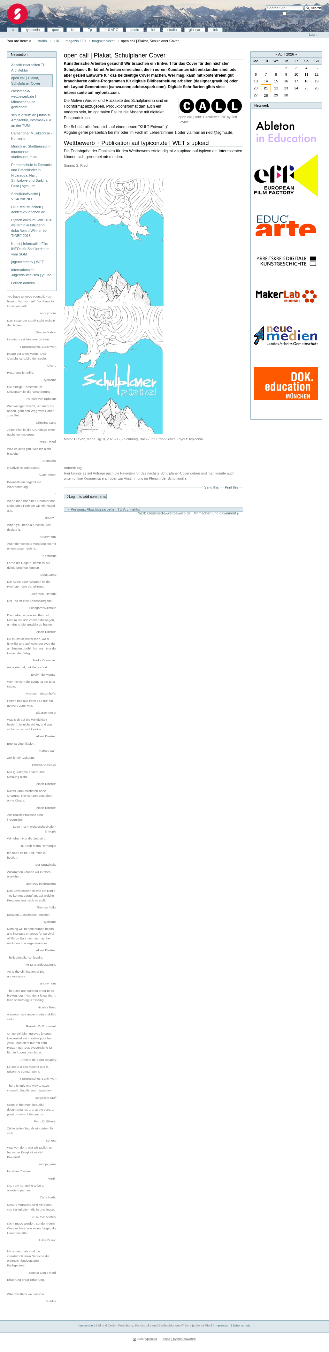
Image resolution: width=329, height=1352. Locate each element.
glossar (195, 30)
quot (55, 30)
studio (172, 30)
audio (134, 30)
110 (56, 41)
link (215, 30)
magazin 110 (75, 41)
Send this (211, 487)
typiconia (33, 30)
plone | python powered (179, 1339)
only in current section (304, 13)
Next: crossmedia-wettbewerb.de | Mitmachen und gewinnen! (188, 513)
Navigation (19, 54)
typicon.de (86, 1325)
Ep (90, 30)
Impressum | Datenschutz (232, 1325)
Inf (153, 30)
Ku (73, 30)
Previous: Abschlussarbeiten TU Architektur (104, 509)
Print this (231, 487)
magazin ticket (103, 41)
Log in (313, 34)
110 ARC (111, 30)
